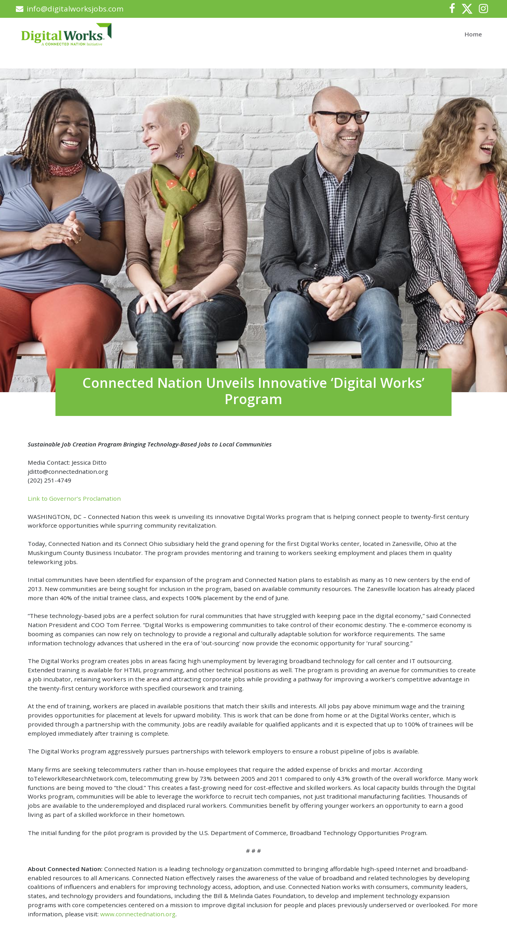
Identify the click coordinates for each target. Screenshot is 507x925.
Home (473, 34)
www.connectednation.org (137, 914)
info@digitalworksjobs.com (70, 9)
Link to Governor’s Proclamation (74, 498)
